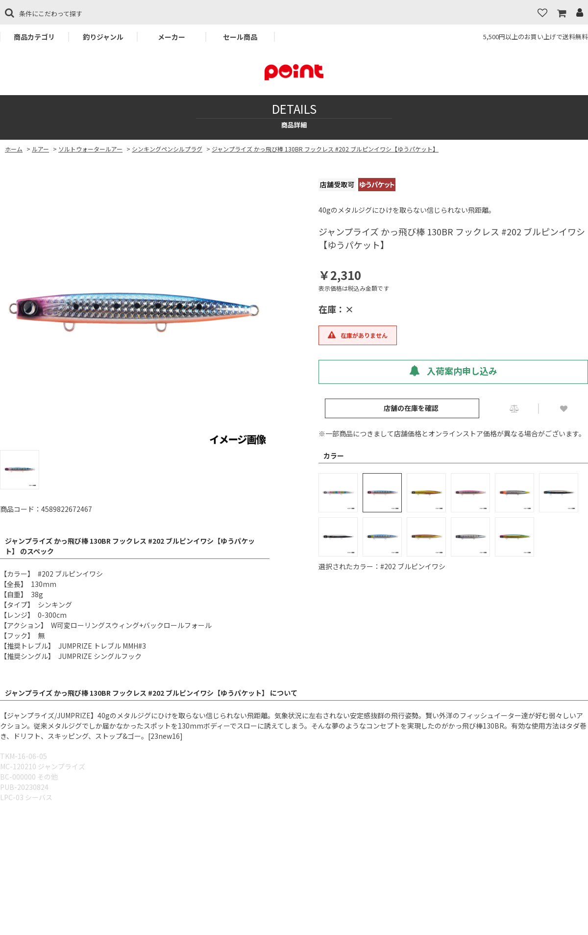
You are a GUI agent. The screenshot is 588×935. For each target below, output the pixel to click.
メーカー (171, 37)
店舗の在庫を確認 (411, 408)
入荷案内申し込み (453, 370)
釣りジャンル (103, 37)
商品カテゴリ (34, 37)
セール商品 (240, 37)
